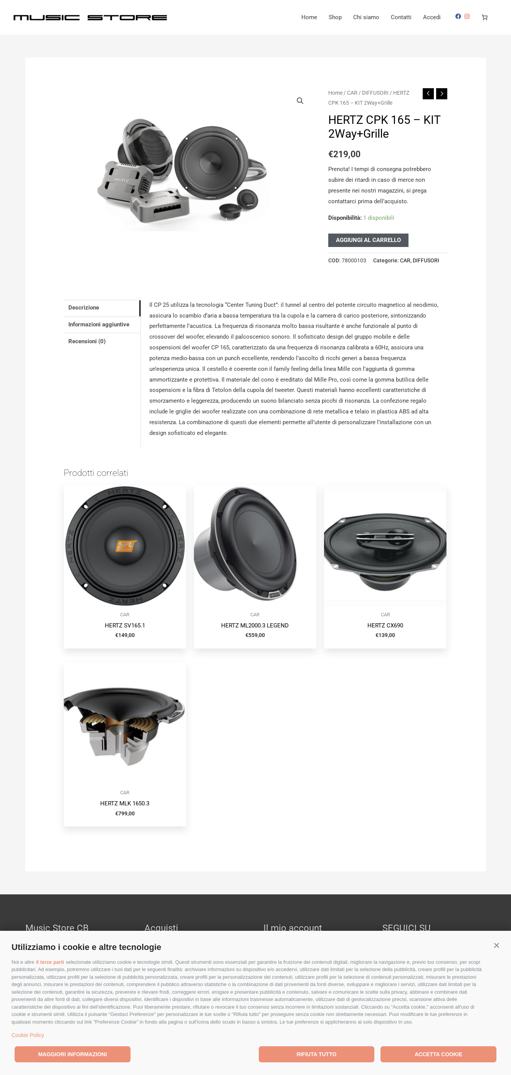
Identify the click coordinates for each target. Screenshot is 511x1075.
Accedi (432, 17)
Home (309, 17)
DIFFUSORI (375, 93)
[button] (496, 945)
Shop (335, 17)
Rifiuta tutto (316, 1054)
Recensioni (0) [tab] (87, 341)
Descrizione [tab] (83, 307)
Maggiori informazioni (72, 1054)
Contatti (401, 17)
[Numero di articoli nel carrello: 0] (485, 17)
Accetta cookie (438, 1054)
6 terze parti (50, 962)
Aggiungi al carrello (368, 240)
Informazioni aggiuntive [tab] (98, 324)
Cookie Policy (28, 1035)
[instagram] (468, 16)
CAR (352, 93)
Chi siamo (366, 17)
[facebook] (459, 16)
